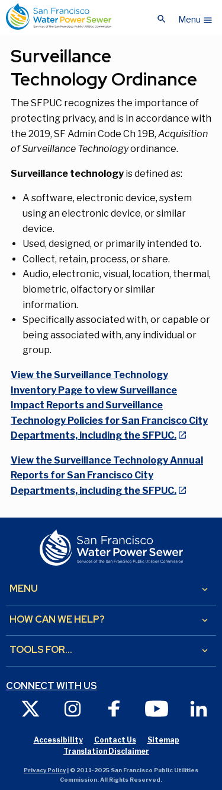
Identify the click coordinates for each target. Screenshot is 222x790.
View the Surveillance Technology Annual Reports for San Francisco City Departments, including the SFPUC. (107, 475)
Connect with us (51, 686)
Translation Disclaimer (106, 751)
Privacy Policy (45, 770)
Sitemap (163, 739)
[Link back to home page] (58, 16)
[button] (195, 16)
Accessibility (58, 739)
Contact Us (115, 739)
